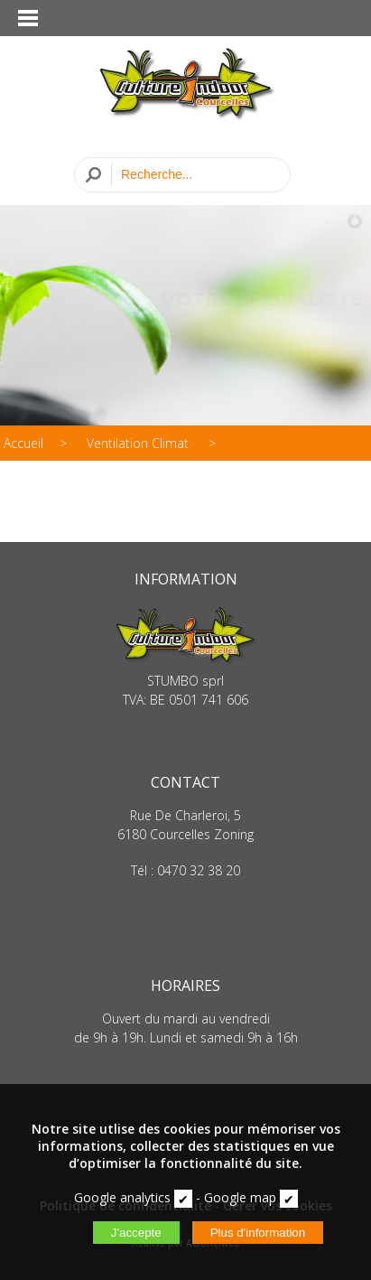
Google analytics (122, 1197)
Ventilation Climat (139, 443)
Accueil (23, 443)
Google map (240, 1197)
